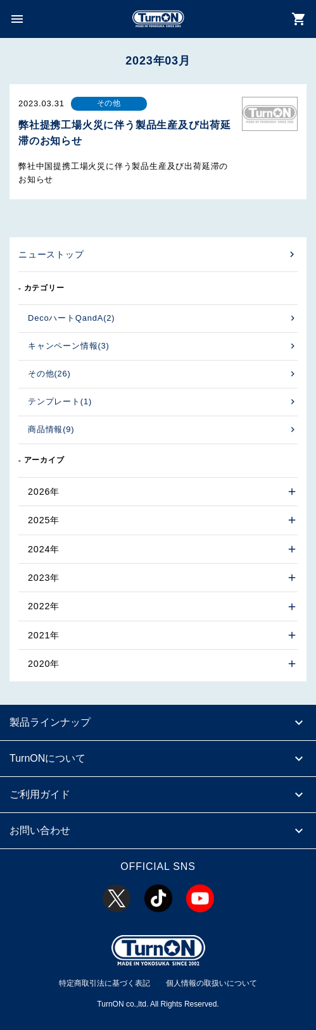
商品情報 (51, 429)
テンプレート (60, 401)
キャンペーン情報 (69, 346)
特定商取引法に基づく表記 (104, 983)
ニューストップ (51, 254)
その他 (49, 373)
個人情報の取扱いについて (211, 983)
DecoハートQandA (71, 318)
